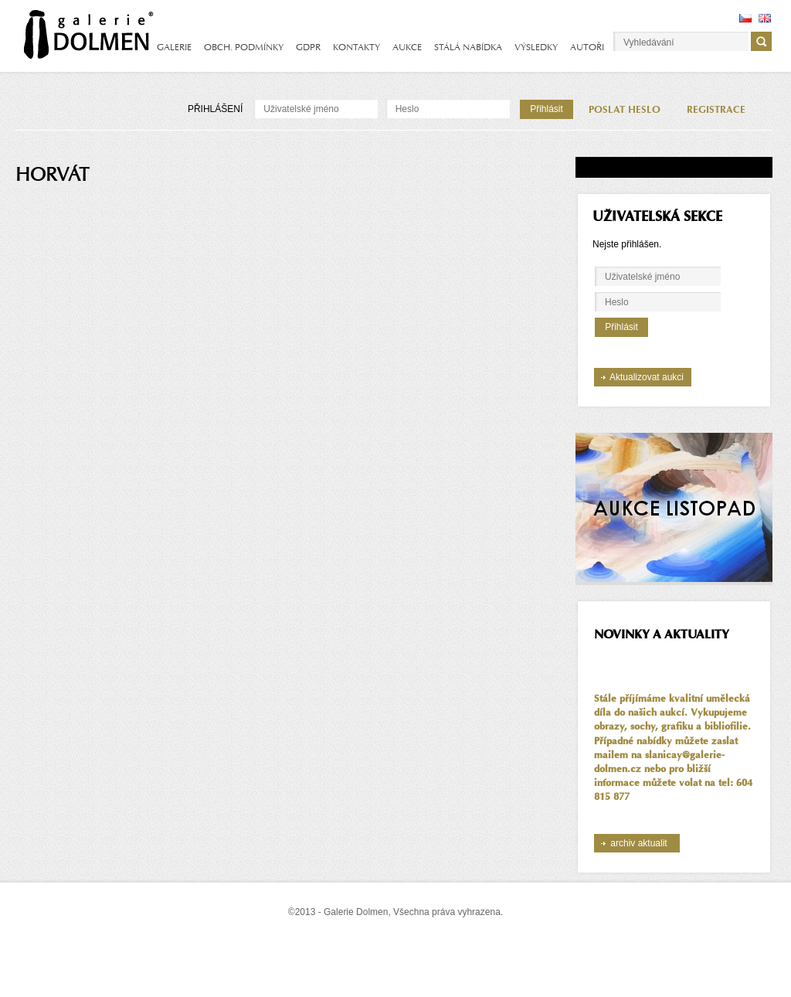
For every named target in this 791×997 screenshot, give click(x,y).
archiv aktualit (638, 843)
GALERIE (174, 47)
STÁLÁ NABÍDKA (468, 47)
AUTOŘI (587, 47)
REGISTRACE (716, 110)
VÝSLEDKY (536, 47)
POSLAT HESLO (624, 110)
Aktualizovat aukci (646, 377)
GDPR (308, 47)
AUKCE (407, 47)
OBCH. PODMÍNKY (243, 47)
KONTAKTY (356, 47)
